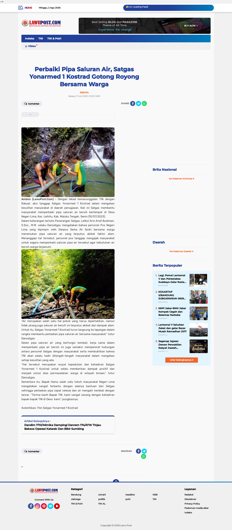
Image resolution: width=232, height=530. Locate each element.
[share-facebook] (132, 103)
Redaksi (189, 494)
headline (130, 494)
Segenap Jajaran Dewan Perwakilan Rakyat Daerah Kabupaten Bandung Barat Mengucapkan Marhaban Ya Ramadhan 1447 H (171, 344)
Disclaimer (190, 499)
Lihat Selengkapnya (182, 360)
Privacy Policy (192, 503)
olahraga (75, 499)
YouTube (59, 507)
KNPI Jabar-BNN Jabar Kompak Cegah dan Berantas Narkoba (172, 311)
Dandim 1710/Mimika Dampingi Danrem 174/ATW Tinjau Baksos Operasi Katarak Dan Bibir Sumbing (62, 427)
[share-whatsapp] (144, 103)
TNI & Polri (54, 38)
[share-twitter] (138, 103)
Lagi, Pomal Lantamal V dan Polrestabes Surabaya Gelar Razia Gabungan (171, 279)
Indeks (29, 38)
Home (28, 7)
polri (127, 499)
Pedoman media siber (197, 508)
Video (32, 46)
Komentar (31, 103)
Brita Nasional (165, 170)
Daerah (159, 242)
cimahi (102, 494)
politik (101, 499)
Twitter (52, 507)
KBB (155, 494)
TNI (40, 38)
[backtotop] (116, 482)
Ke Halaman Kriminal (181, 178)
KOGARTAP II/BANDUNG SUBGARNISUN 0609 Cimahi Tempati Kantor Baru (171, 295)
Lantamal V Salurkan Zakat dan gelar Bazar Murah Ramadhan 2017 (172, 328)
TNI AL (101, 503)
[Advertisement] (182, 137)
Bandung (76, 494)
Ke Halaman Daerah (182, 251)
